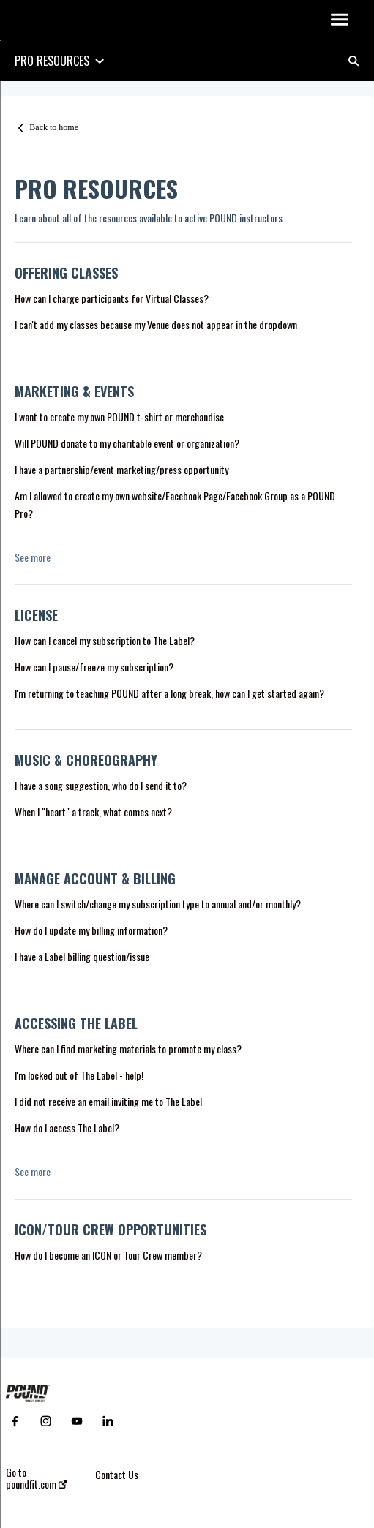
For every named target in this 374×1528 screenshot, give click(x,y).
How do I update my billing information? (91, 930)
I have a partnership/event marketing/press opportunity (123, 469)
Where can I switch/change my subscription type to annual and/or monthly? (158, 903)
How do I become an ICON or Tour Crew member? (108, 1254)
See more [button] (33, 557)
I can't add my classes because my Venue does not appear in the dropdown (156, 324)
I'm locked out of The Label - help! (79, 1075)
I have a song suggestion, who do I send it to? (101, 785)
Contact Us (116, 1474)
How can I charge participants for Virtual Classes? (112, 298)
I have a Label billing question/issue (82, 956)
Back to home (53, 127)
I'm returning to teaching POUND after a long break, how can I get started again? (169, 693)
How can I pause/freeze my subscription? (94, 666)
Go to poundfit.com (36, 1478)
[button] (339, 20)
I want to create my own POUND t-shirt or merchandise (119, 416)
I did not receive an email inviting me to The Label (108, 1101)
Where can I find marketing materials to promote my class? (128, 1048)
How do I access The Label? (67, 1127)
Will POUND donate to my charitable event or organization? (127, 443)
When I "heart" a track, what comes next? (93, 811)
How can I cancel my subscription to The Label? (105, 640)
